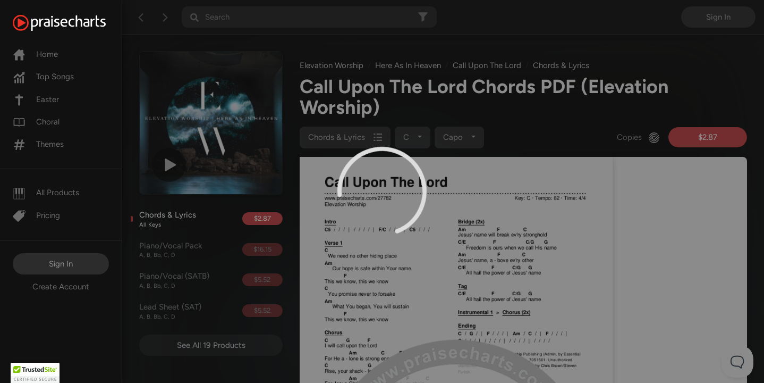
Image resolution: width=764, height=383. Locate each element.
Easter (36, 99)
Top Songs (43, 76)
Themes (38, 144)
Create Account (60, 287)
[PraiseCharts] (72, 23)
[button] (35, 373)
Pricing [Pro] (36, 215)
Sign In (61, 264)
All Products (46, 192)
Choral (36, 122)
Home (35, 54)
